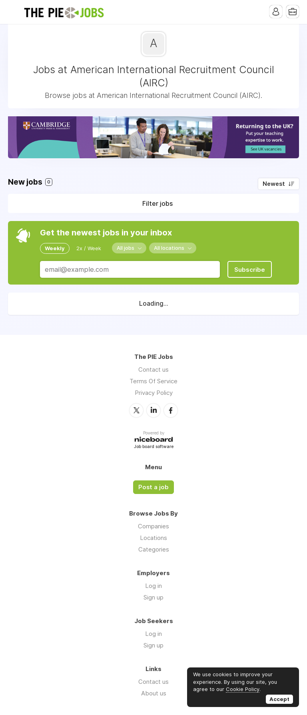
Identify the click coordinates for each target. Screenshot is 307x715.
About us (153, 693)
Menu (14, 12)
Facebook (170, 410)
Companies (153, 526)
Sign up (153, 597)
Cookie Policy (242, 689)
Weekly (55, 248)
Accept (279, 699)
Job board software (153, 447)
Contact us (153, 369)
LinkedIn (153, 410)
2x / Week (88, 248)
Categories (153, 549)
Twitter (136, 410)
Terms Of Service (153, 381)
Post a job (153, 487)
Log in (153, 586)
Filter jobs (157, 203)
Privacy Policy (154, 392)
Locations (153, 538)
